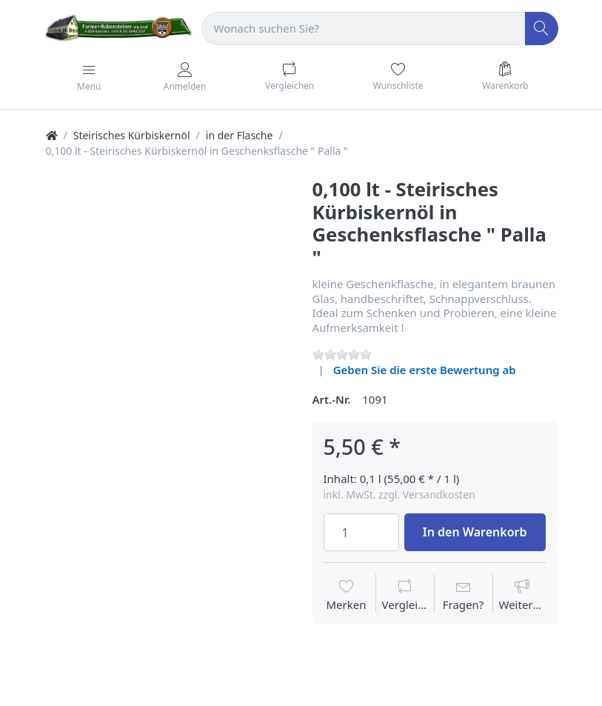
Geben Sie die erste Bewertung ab (424, 369)
